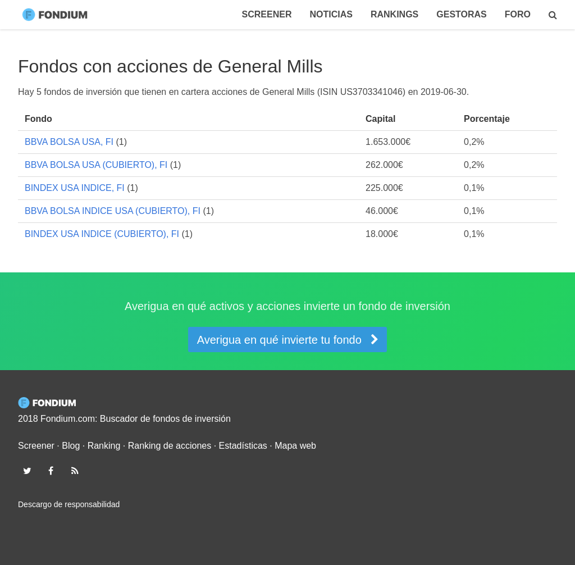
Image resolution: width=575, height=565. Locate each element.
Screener (267, 14)
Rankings (394, 14)
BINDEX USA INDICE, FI (75, 188)
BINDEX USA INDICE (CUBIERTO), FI (102, 234)
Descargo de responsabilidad (69, 504)
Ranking (104, 445)
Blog (71, 445)
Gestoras (461, 14)
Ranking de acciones (170, 445)
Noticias (330, 14)
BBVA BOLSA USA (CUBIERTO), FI (96, 165)
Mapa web (295, 445)
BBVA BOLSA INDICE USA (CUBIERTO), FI (112, 211)
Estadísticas (243, 445)
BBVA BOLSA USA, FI (69, 142)
